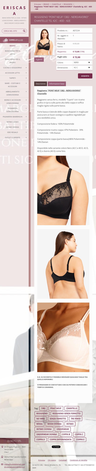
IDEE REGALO (12, 132)
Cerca (24, 30)
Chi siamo (52, 460)
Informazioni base (56, 83)
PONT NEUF (55, 408)
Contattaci (63, 460)
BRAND (12, 46)
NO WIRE (40, 418)
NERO (76, 62)
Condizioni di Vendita (78, 460)
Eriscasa (37, 4)
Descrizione (40, 83)
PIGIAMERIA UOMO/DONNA (12, 110)
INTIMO (70, 424)
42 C (76, 67)
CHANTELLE (56, 4)
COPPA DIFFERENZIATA (60, 439)
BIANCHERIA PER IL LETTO (12, 52)
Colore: (60, 62)
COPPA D (40, 439)
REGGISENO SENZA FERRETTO (66, 413)
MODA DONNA (54, 424)
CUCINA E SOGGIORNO (12, 67)
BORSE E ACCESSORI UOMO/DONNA (12, 101)
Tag (36, 408)
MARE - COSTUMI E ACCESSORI (12, 85)
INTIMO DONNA (12, 127)
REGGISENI (68, 4)
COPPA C (79, 434)
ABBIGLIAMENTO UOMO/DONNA (12, 93)
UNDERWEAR (62, 429)
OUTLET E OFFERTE (12, 137)
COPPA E (80, 439)
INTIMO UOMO (13, 122)
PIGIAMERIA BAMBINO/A (12, 117)
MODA (39, 424)
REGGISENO (42, 413)
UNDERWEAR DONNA (46, 434)
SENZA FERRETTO (58, 418)
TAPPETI (12, 78)
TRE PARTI (75, 418)
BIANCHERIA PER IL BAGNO (12, 61)
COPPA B (66, 434)
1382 (43, 408)
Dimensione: (62, 67)
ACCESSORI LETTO (12, 73)
